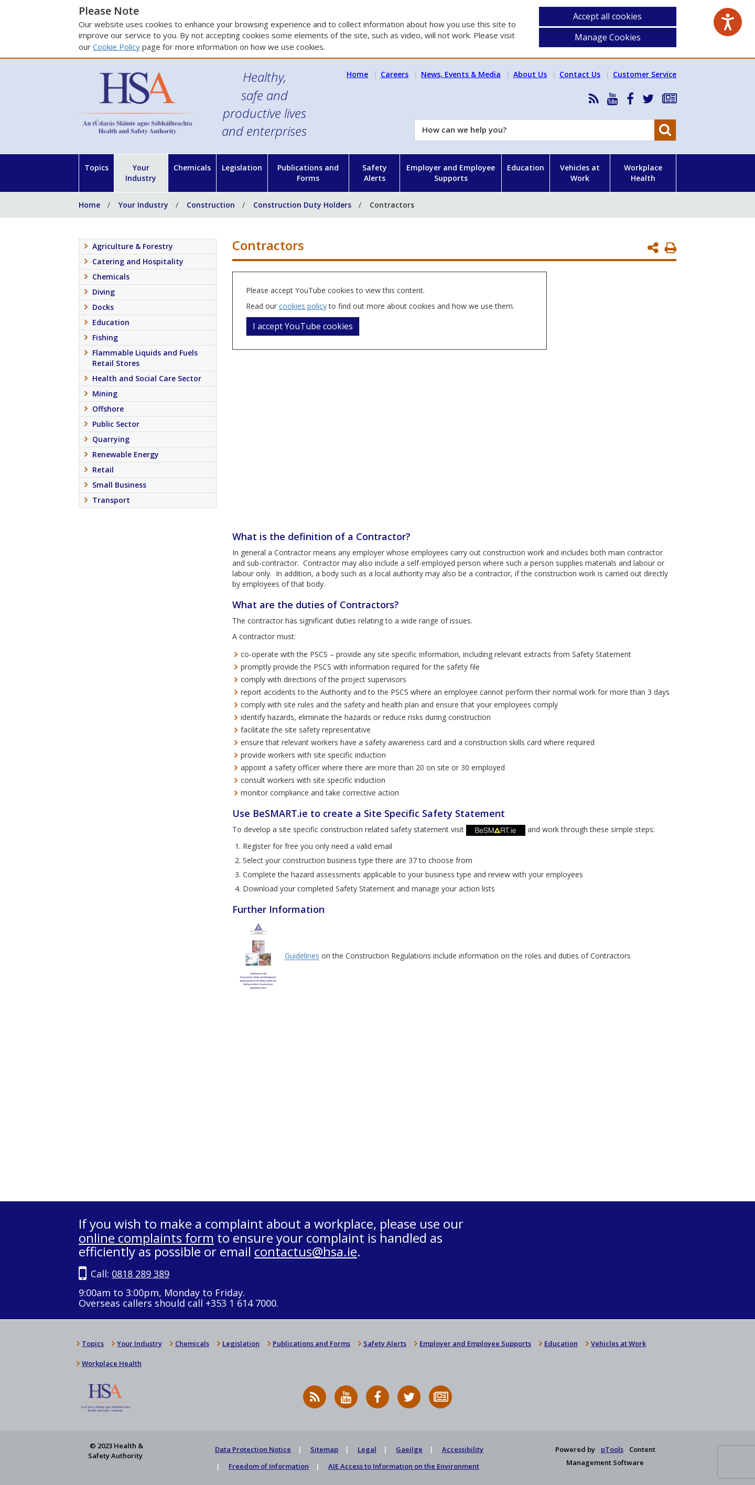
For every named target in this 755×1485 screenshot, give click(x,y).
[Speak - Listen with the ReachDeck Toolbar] (728, 22)
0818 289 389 (140, 1273)
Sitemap (324, 1449)
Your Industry (140, 173)
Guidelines (302, 956)
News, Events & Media (461, 74)
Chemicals (192, 168)
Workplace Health (643, 173)
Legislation (242, 168)
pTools (612, 1449)
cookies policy (303, 306)
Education (525, 168)
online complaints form (146, 1237)
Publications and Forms (308, 173)
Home (357, 74)
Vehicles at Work (580, 173)
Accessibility (462, 1449)
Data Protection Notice (253, 1449)
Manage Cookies (608, 37)
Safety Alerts (374, 173)
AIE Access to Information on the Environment (403, 1466)
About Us (530, 74)
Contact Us (579, 74)
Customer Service (644, 74)
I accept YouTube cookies (303, 326)
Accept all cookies (607, 16)
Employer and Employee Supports (450, 173)
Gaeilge (409, 1449)
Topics (96, 168)
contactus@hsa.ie (305, 1251)
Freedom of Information (269, 1466)
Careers (394, 74)
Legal (367, 1449)
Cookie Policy (116, 46)
